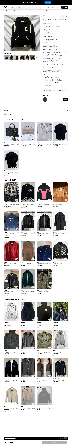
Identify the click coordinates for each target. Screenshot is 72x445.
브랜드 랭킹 (39, 11)
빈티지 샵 (46, 11)
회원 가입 (65, 7)
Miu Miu (38, 378)
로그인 (58, 7)
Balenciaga (6, 322)
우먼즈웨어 (14, 11)
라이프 (21, 11)
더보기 (38, 57)
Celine (44, 15)
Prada (38, 142)
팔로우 (65, 99)
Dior (5, 142)
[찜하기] (62, 16)
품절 (54, 442)
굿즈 (26, 11)
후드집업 (51, 85)
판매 (53, 7)
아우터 (46, 85)
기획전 (51, 11)
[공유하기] (66, 16)
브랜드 (32, 11)
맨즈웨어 (6, 11)
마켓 (48, 7)
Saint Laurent (56, 378)
